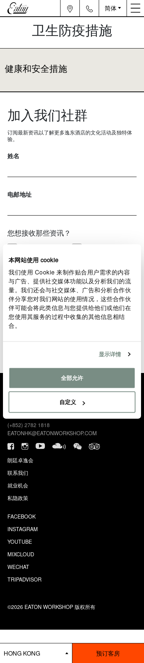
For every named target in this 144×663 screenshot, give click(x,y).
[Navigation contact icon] (89, 8)
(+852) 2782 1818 (28, 424)
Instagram (22, 529)
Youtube (19, 541)
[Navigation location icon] (70, 8)
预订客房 (108, 653)
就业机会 (17, 485)
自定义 (72, 402)
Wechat (18, 566)
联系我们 (17, 472)
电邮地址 (19, 194)
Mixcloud (20, 554)
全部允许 (72, 378)
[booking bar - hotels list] (36, 653)
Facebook (21, 516)
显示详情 (110, 354)
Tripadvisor (24, 579)
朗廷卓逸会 (20, 460)
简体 (111, 8)
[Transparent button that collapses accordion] (72, 70)
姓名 (13, 155)
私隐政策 (17, 498)
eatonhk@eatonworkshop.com (52, 433)
